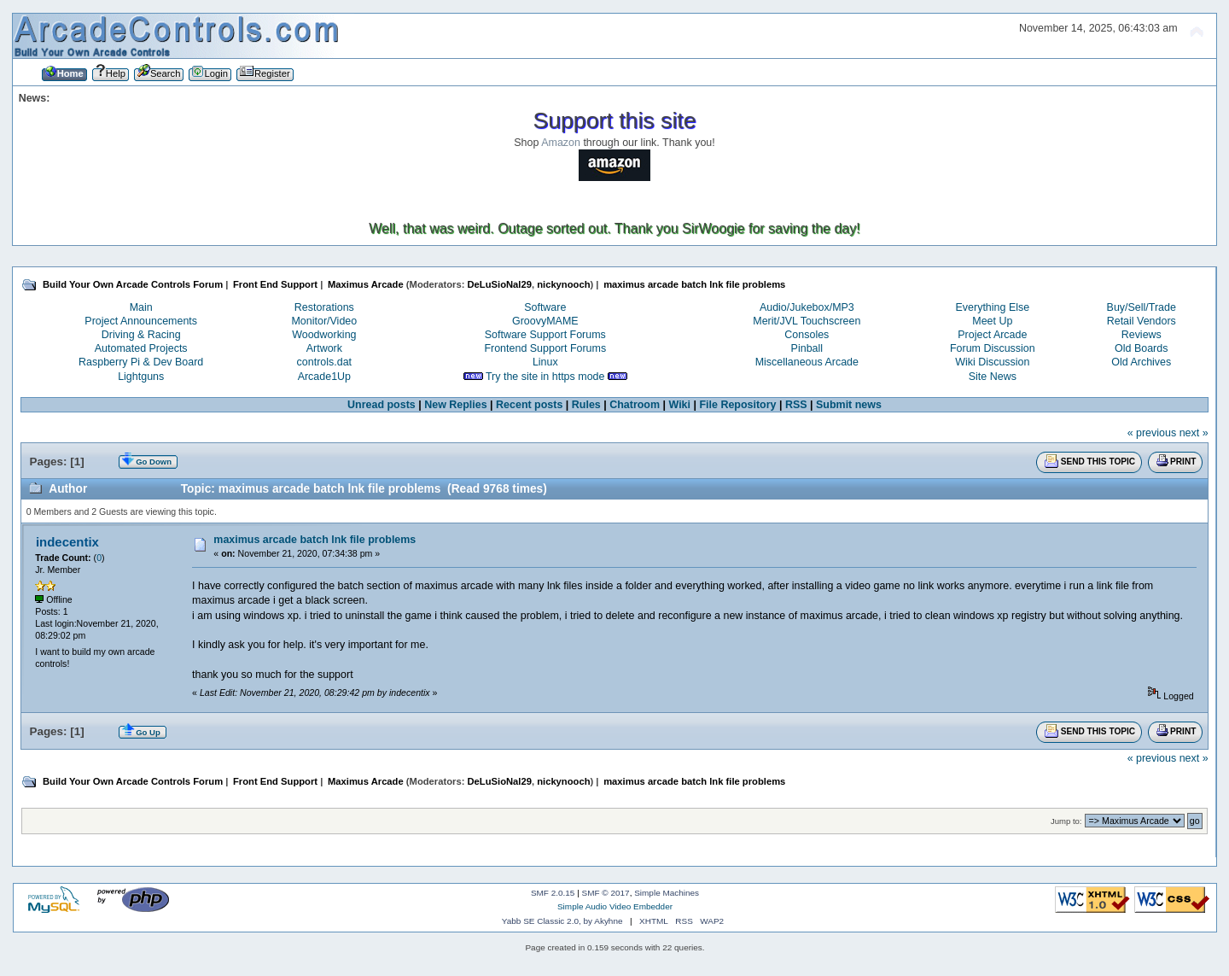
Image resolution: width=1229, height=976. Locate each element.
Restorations (324, 307)
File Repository (737, 405)
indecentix (67, 542)
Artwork (324, 348)
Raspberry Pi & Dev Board (141, 362)
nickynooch (563, 284)
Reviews (1141, 335)
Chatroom (634, 405)
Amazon (560, 143)
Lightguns (141, 377)
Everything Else (993, 307)
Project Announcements (140, 321)
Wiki (680, 405)
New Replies (455, 405)
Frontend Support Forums (545, 348)
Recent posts (529, 405)
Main (141, 307)
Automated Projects (141, 348)
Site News (992, 377)
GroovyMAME (545, 321)
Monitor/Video (324, 321)
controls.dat (324, 362)
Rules (586, 405)
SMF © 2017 (606, 892)
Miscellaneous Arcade (807, 362)
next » (1194, 433)
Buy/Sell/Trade (1141, 307)
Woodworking (324, 335)
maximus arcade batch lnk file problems (314, 540)
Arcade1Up (324, 377)
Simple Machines (666, 892)
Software (545, 307)
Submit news (849, 405)
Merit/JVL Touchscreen (806, 321)
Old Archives (1141, 362)
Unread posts (381, 405)
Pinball (807, 348)
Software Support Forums (545, 335)
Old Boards (1141, 348)
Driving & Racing (141, 335)
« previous (1152, 433)
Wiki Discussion (992, 362)
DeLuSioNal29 (500, 284)
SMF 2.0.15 (553, 892)
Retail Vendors (1141, 321)
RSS (796, 405)
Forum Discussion (992, 348)
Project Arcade (992, 335)
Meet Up (992, 321)
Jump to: (1066, 821)
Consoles (806, 335)
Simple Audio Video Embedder (615, 906)
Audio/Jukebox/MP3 (807, 307)
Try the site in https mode (545, 377)
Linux (545, 362)
